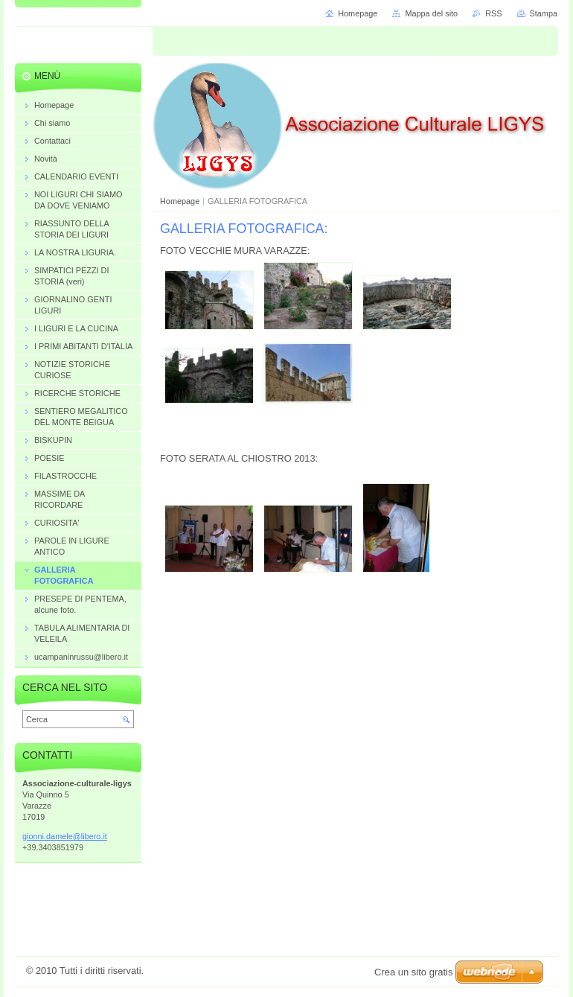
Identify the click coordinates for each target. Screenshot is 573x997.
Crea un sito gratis (413, 972)
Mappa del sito (431, 13)
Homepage (179, 201)
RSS (493, 13)
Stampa (543, 13)
